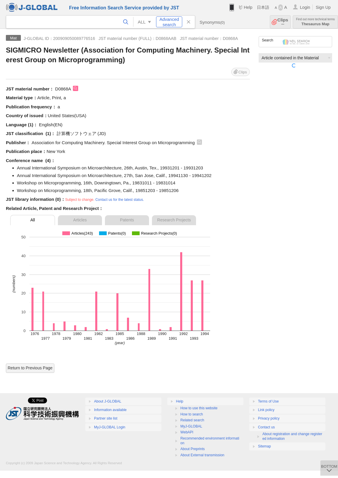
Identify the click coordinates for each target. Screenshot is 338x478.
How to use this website (198, 408)
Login (305, 7)
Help (248, 7)
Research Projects (174, 220)
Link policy (266, 410)
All (32, 220)
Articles (80, 220)
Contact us (266, 427)
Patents (127, 220)
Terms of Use (268, 401)
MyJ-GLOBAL (191, 426)
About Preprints (192, 449)
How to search (191, 414)
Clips (282, 21)
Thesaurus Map (315, 22)
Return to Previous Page (30, 368)
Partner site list (105, 418)
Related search (192, 420)
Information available (110, 410)
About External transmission (202, 455)
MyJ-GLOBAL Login (109, 427)
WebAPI (186, 432)
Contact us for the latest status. (119, 200)
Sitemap (264, 446)
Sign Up (323, 7)
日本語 (263, 7)
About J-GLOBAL (107, 401)
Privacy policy (269, 418)
